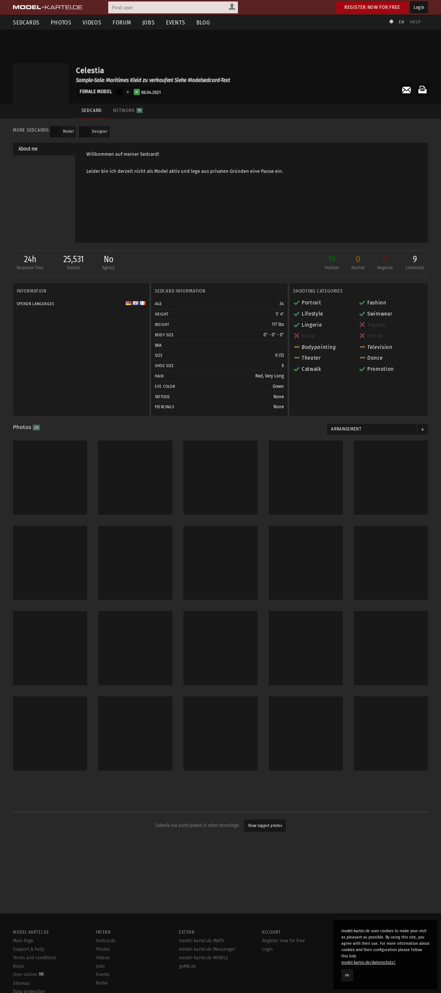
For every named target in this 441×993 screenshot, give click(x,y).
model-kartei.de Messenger (207, 949)
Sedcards (26, 22)
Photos (61, 22)
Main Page (23, 940)
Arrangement (346, 429)
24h (30, 263)
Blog (203, 22)
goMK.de (187, 966)
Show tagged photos (265, 825)
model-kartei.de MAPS (201, 940)
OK (347, 975)
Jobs (148, 22)
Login (419, 7)
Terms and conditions (34, 957)
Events (175, 22)
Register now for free (372, 7)
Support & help (28, 949)
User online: (28, 974)
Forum (122, 22)
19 (332, 263)
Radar (102, 983)
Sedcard (92, 110)
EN (401, 22)
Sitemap (21, 983)
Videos (92, 22)
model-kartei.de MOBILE (203, 957)
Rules (18, 966)
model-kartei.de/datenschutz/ (368, 962)
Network (127, 110)
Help (415, 22)
